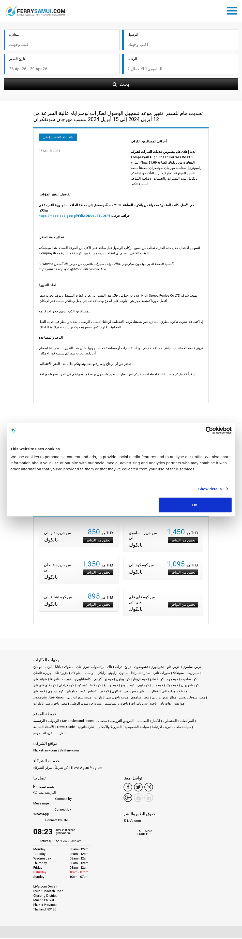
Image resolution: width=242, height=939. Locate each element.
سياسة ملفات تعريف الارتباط (171, 728)
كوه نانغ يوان (190, 686)
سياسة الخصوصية (137, 728)
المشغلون (170, 721)
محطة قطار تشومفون (48, 698)
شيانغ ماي (40, 680)
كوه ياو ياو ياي (75, 692)
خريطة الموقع (43, 734)
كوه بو (108, 680)
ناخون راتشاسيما (116, 704)
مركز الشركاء (42, 768)
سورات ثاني (161, 674)
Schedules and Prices (78, 721)
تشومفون (141, 667)
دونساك (89, 674)
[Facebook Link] (128, 788)
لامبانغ (92, 692)
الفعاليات (143, 721)
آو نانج (37, 667)
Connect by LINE (51, 821)
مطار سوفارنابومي (192, 698)
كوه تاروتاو (140, 680)
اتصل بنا (61, 734)
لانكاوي (117, 692)
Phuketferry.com (45, 751)
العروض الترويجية (122, 721)
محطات (101, 721)
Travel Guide (66, 728)
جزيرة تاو (173, 667)
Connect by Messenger (52, 802)
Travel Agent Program (86, 768)
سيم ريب (193, 674)
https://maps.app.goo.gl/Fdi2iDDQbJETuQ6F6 (74, 216)
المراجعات (187, 721)
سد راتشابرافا (140, 674)
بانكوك (68, 667)
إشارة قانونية (87, 728)
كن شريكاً (61, 768)
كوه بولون (123, 680)
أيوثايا (48, 667)
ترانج (128, 667)
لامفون (104, 692)
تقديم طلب (44, 787)
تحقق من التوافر (98, 541)
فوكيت (66, 680)
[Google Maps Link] (128, 798)
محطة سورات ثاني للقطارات (167, 692)
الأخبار (156, 721)
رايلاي (101, 674)
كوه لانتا (95, 686)
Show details (210, 488)
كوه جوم (172, 680)
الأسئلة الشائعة (43, 728)
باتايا (58, 667)
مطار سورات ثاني (164, 698)
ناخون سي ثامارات (144, 704)
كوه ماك (157, 686)
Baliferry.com (69, 751)
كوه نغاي (39, 692)
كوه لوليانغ (111, 686)
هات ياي (165, 704)
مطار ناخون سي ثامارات (50, 704)
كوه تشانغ (157, 680)
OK (195, 505)
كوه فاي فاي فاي (44, 686)
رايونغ (112, 674)
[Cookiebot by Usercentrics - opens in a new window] (209, 430)
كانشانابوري (82, 680)
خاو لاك (76, 674)
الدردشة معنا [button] (44, 793)
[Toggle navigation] (233, 10)
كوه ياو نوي (56, 692)
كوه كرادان (66, 686)
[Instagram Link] (148, 788)
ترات (118, 667)
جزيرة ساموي (192, 667)
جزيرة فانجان (42, 674)
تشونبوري (157, 667)
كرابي (98, 680)
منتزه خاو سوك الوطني (86, 704)
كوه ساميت (189, 680)
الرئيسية (39, 721)
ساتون (123, 674)
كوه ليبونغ (127, 686)
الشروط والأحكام (110, 728)
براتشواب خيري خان (90, 667)
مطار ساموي (140, 698)
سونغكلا (178, 674)
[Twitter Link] (138, 788)
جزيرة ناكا (61, 674)
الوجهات (53, 721)
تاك (109, 667)
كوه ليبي (143, 686)
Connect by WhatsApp (52, 812)
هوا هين (179, 704)
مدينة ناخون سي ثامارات (111, 698)
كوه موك (172, 686)
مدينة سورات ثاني (79, 698)
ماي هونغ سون (134, 692)
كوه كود (82, 686)
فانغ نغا (54, 680)
